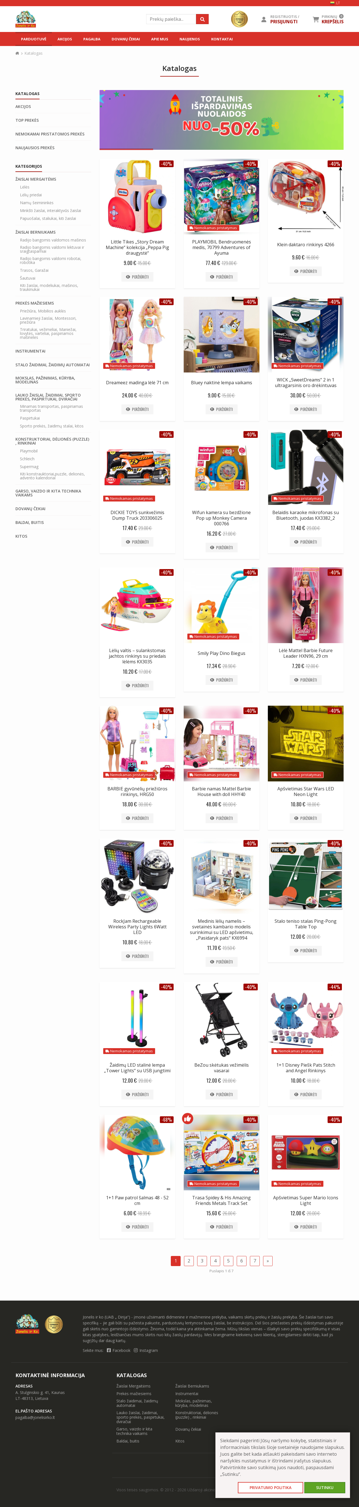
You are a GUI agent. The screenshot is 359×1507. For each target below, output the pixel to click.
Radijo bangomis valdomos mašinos (53, 240)
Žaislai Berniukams (35, 232)
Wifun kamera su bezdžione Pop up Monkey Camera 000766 (221, 518)
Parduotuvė (33, 39)
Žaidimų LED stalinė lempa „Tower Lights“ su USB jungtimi (137, 1067)
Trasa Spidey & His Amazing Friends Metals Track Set (221, 1200)
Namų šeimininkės (37, 203)
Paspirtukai (30, 418)
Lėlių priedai (31, 195)
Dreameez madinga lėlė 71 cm (137, 382)
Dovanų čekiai (126, 39)
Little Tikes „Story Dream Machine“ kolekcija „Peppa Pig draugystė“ (137, 247)
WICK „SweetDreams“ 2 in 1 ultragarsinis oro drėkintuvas (306, 382)
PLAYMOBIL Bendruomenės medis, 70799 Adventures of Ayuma (221, 247)
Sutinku (324, 1487)
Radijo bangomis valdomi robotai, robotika (50, 260)
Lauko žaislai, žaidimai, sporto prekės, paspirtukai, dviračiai (48, 397)
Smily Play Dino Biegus (221, 653)
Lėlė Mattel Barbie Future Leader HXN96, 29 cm (306, 653)
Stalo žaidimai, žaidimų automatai (52, 365)
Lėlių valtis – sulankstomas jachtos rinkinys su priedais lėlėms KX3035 (137, 656)
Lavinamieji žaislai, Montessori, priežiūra (48, 320)
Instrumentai (30, 351)
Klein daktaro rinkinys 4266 (305, 244)
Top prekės (27, 120)
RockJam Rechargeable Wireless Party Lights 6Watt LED (137, 926)
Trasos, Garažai (34, 270)
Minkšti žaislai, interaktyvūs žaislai (50, 211)
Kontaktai (222, 39)
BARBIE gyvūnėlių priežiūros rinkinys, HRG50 (137, 791)
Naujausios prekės (34, 148)
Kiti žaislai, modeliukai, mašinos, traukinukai (49, 287)
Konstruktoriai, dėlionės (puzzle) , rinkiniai (52, 441)
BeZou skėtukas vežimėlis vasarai (221, 1067)
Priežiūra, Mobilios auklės (43, 311)
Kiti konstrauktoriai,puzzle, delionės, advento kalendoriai (52, 476)
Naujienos (190, 39)
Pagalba (91, 39)
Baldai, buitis (29, 522)
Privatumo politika (270, 1487)
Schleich (27, 459)
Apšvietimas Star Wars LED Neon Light (305, 791)
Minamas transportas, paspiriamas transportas (51, 408)
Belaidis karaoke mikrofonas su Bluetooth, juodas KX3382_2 (305, 515)
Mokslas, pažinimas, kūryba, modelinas (45, 380)
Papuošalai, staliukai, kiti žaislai (48, 218)
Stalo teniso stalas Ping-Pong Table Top (306, 923)
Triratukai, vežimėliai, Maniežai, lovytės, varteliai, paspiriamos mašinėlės (48, 333)
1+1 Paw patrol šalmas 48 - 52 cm (137, 1200)
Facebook (119, 1350)
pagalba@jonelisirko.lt (35, 1417)
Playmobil (29, 451)
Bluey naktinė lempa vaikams (221, 382)
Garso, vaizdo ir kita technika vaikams (48, 493)
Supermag (29, 467)
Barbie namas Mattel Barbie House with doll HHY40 (221, 791)
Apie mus (159, 39)
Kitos (21, 536)
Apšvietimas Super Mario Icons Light (305, 1200)
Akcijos (64, 39)
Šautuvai (27, 278)
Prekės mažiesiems (34, 303)
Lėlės (24, 187)
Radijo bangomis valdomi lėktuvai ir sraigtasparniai (52, 249)
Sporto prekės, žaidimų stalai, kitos (52, 426)
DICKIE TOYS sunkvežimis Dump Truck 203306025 (137, 515)
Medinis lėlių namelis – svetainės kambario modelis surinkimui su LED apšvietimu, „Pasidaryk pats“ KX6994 (221, 929)
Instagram (146, 1350)
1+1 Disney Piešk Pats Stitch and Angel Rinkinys (305, 1067)
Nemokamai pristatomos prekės (49, 134)
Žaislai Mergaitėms (35, 179)
